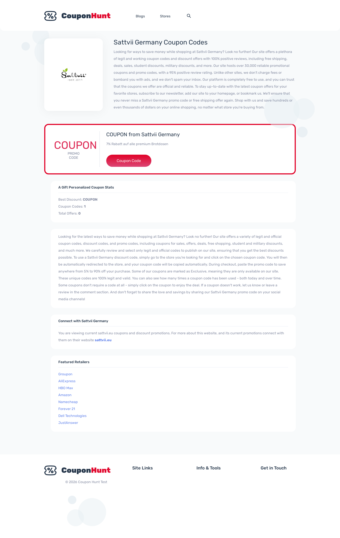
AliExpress (66, 381)
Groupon (65, 374)
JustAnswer (68, 423)
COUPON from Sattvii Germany (143, 134)
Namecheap (68, 402)
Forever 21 (66, 409)
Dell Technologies (72, 416)
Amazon (65, 395)
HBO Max (65, 388)
